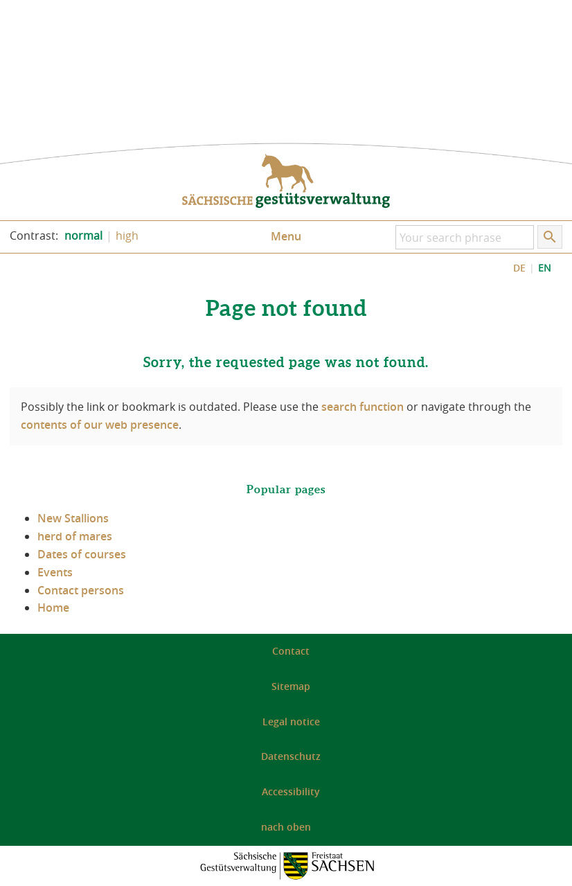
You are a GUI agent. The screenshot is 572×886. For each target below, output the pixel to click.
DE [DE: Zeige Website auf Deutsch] (519, 267)
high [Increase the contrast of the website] (127, 235)
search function (362, 406)
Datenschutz (291, 756)
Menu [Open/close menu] (286, 236)
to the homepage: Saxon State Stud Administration (286, 181)
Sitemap (290, 686)
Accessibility (291, 791)
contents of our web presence (100, 424)
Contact (291, 650)
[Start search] (549, 237)
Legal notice (291, 721)
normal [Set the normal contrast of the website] (83, 235)
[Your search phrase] (464, 237)
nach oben (286, 826)
